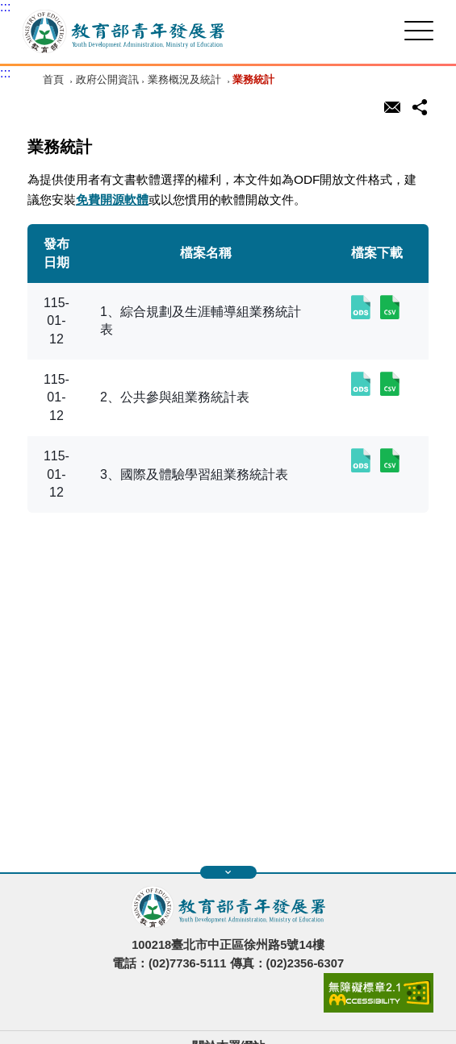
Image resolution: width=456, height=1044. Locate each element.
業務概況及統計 (184, 79)
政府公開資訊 (107, 79)
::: (5, 7)
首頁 (53, 79)
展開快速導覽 (228, 872)
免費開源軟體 (112, 199)
